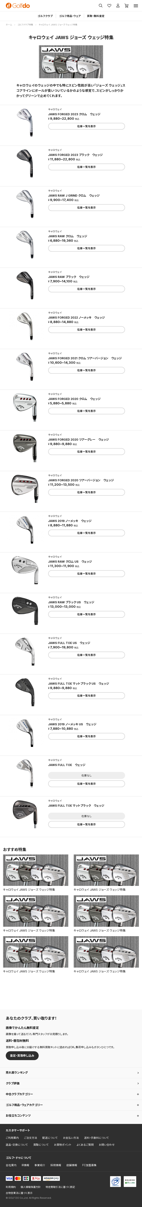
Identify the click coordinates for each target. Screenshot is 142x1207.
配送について (50, 1137)
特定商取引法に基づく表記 (60, 1187)
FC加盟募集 (89, 1165)
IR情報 (25, 1165)
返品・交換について (17, 1144)
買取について (41, 1144)
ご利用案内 (12, 1137)
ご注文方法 (30, 1137)
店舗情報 (71, 1165)
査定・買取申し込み (22, 1055)
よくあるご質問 (85, 1144)
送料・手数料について (96, 1137)
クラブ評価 (12, 1083)
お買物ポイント (62, 1144)
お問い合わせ (107, 1144)
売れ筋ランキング (17, 1072)
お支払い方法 (71, 1137)
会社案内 (11, 1165)
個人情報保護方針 (31, 1187)
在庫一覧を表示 (86, 126)
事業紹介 (39, 1165)
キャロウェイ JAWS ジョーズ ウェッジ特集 (29, 889)
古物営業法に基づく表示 (19, 1193)
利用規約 (11, 1187)
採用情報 (55, 1165)
